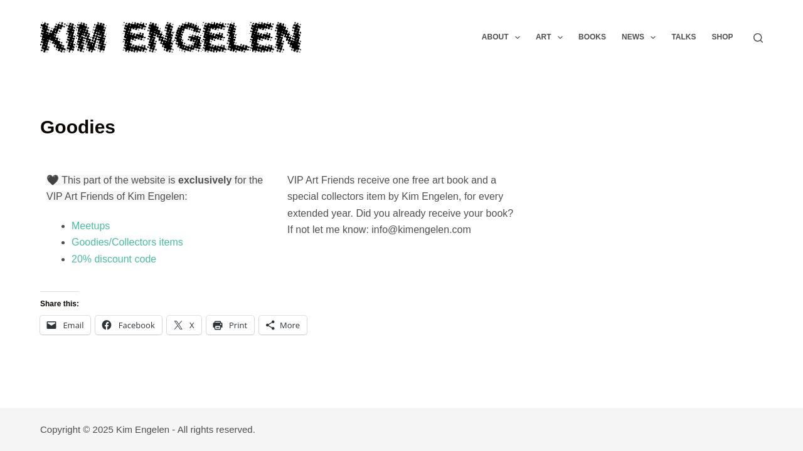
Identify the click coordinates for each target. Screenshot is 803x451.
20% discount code (114, 259)
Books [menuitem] (592, 37)
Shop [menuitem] (722, 37)
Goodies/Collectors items (127, 242)
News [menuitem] (641, 37)
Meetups (91, 225)
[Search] (758, 38)
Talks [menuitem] (683, 37)
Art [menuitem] (552, 37)
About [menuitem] (503, 37)
